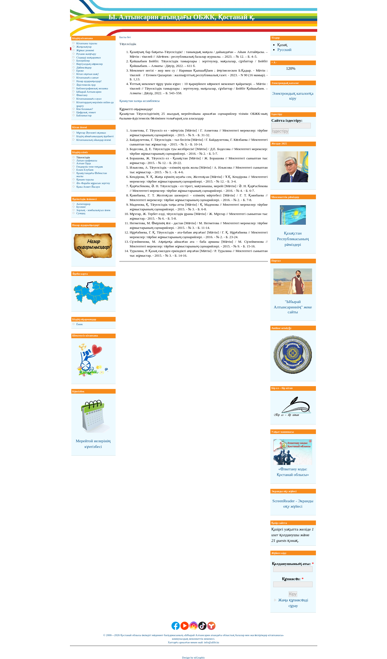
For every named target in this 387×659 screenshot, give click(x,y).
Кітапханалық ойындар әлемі (93, 139)
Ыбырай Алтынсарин (88, 91)
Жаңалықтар (84, 46)
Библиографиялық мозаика (92, 88)
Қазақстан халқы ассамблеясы (139, 101)
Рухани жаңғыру (86, 54)
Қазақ (282, 44)
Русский (284, 49)
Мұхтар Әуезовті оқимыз (91, 132)
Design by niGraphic (193, 657)
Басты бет (125, 37)
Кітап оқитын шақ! (87, 74)
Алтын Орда (83, 163)
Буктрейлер (83, 60)
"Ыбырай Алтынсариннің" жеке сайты (293, 306)
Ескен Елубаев (84, 169)
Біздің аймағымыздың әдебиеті (95, 136)
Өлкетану (82, 95)
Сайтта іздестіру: (287, 120)
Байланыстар (84, 115)
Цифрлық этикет (86, 112)
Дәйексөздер (84, 67)
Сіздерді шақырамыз (88, 57)
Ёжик (79, 324)
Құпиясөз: (292, 579)
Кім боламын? (84, 109)
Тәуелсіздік (83, 157)
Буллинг (81, 206)
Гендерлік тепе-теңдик (89, 166)
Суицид (80, 213)
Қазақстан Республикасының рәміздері (293, 239)
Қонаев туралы (85, 179)
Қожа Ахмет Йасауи (88, 186)
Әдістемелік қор (86, 84)
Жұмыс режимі (85, 50)
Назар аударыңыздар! (89, 81)
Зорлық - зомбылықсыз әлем (93, 210)
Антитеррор (83, 204)
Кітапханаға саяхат (87, 77)
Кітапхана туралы (86, 43)
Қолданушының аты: (293, 563)
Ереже (80, 70)
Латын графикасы (86, 160)
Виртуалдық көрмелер (89, 64)
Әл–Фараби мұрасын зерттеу (93, 183)
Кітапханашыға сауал (89, 98)
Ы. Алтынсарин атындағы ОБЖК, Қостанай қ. (182, 17)
